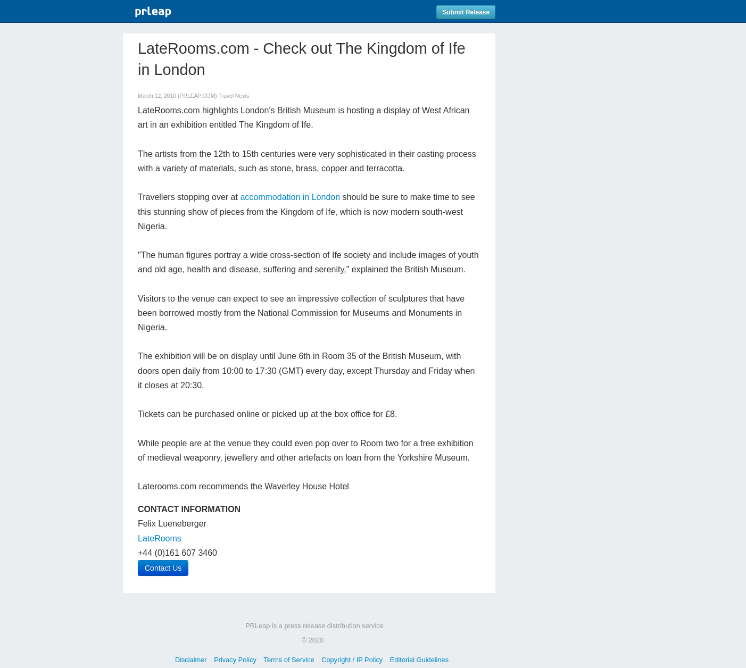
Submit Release (466, 12)
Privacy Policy (235, 660)
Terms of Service (288, 660)
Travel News (234, 96)
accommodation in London (290, 197)
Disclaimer (191, 660)
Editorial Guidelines (419, 660)
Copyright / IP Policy (352, 660)
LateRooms (159, 538)
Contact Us (163, 568)
